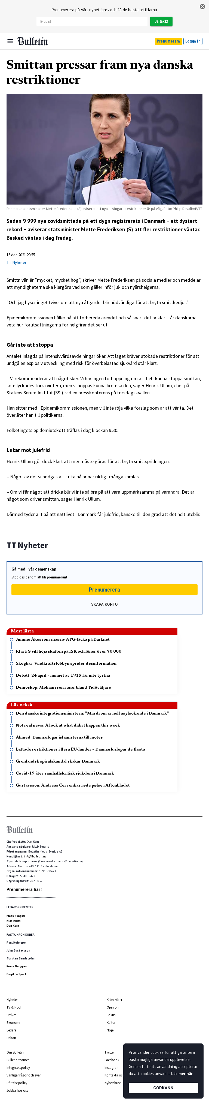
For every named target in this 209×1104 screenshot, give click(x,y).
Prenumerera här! (24, 889)
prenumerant (57, 577)
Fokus (111, 1015)
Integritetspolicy (18, 1067)
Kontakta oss (114, 1075)
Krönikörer (114, 999)
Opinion (113, 1007)
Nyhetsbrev (112, 1083)
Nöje (110, 1030)
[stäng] (202, 6)
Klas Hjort (14, 921)
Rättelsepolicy (17, 1083)
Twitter (109, 1052)
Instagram (111, 1067)
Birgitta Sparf (16, 974)
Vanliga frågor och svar (24, 1075)
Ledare (11, 1030)
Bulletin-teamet (18, 1060)
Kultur (111, 1022)
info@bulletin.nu (35, 856)
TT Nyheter (16, 262)
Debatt (11, 1038)
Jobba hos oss (17, 1090)
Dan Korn (13, 926)
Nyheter (12, 999)
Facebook (111, 1060)
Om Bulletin (15, 1052)
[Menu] (10, 41)
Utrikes (11, 1015)
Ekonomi (13, 1022)
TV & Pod (14, 1007)
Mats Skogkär (16, 916)
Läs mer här (181, 1073)
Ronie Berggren (17, 966)
